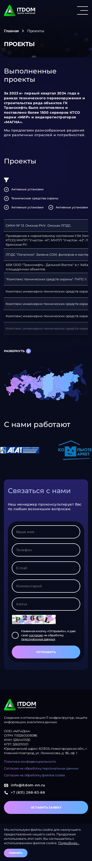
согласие (36, 635)
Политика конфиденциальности (30, 761)
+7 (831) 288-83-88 (24, 792)
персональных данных (38, 639)
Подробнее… (68, 843)
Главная (11, 31)
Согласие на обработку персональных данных (41, 768)
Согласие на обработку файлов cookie (34, 775)
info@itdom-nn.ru (24, 785)
